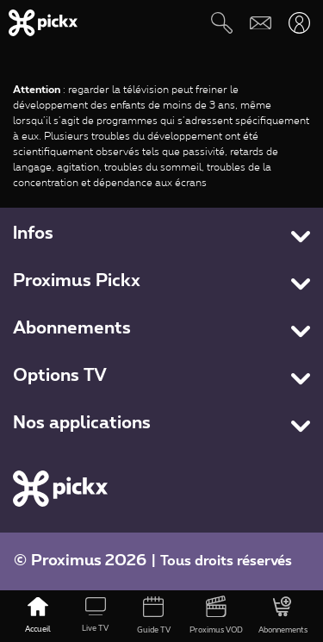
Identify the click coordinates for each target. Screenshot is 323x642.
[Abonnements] (282, 616)
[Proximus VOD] (217, 616)
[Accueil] (37, 616)
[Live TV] (95, 616)
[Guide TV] (153, 616)
